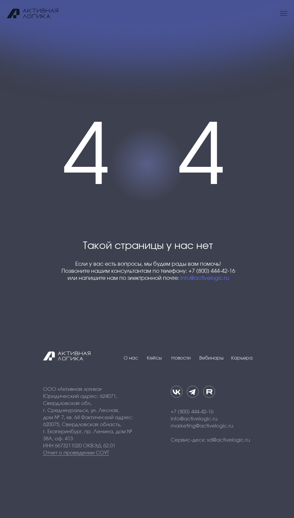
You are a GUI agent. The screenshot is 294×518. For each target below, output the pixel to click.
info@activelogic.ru (204, 278)
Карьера (242, 358)
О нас (131, 358)
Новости (181, 358)
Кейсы (154, 358)
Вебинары (211, 358)
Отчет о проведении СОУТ (76, 452)
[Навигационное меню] (283, 13)
